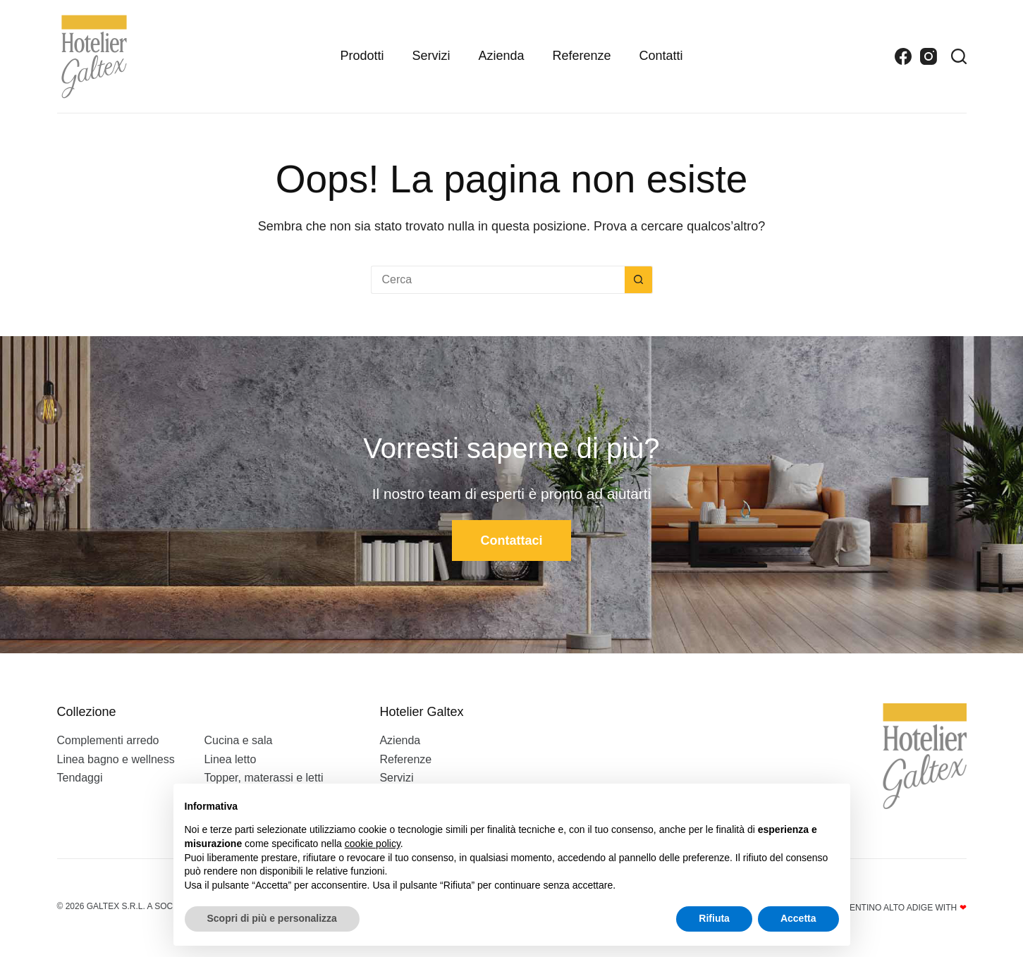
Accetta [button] (798, 918)
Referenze (582, 56)
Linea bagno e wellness (116, 759)
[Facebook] (903, 56)
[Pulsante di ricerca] (639, 280)
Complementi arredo (108, 740)
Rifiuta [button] (714, 918)
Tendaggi (80, 778)
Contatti (661, 56)
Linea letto (230, 759)
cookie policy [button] (372, 843)
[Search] (959, 56)
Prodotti (362, 56)
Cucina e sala (238, 740)
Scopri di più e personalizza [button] (272, 918)
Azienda (501, 56)
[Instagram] (928, 56)
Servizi (431, 56)
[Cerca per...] (498, 280)
